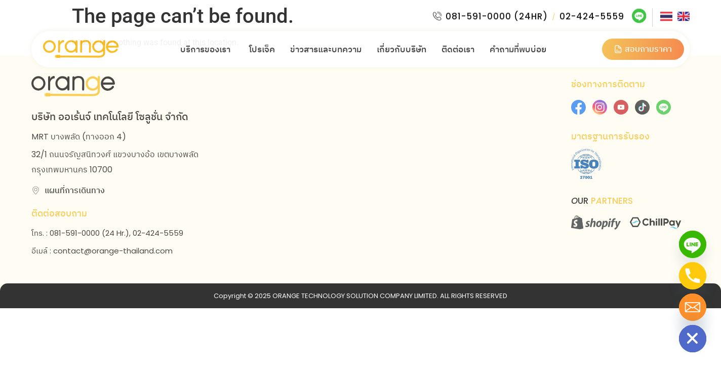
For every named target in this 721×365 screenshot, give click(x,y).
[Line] (692, 244)
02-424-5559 (590, 12)
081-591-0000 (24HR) (496, 12)
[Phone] (692, 275)
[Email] (692, 307)
